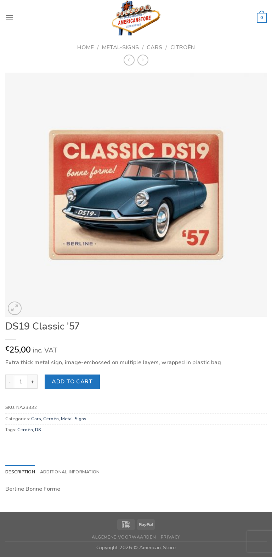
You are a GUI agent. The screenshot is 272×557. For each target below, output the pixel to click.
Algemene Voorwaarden (124, 537)
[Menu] (9, 17)
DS (38, 430)
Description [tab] (20, 472)
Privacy (170, 537)
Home (85, 47)
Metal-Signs (120, 47)
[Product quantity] (21, 382)
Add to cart (72, 382)
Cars (154, 47)
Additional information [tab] (70, 472)
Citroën (182, 47)
